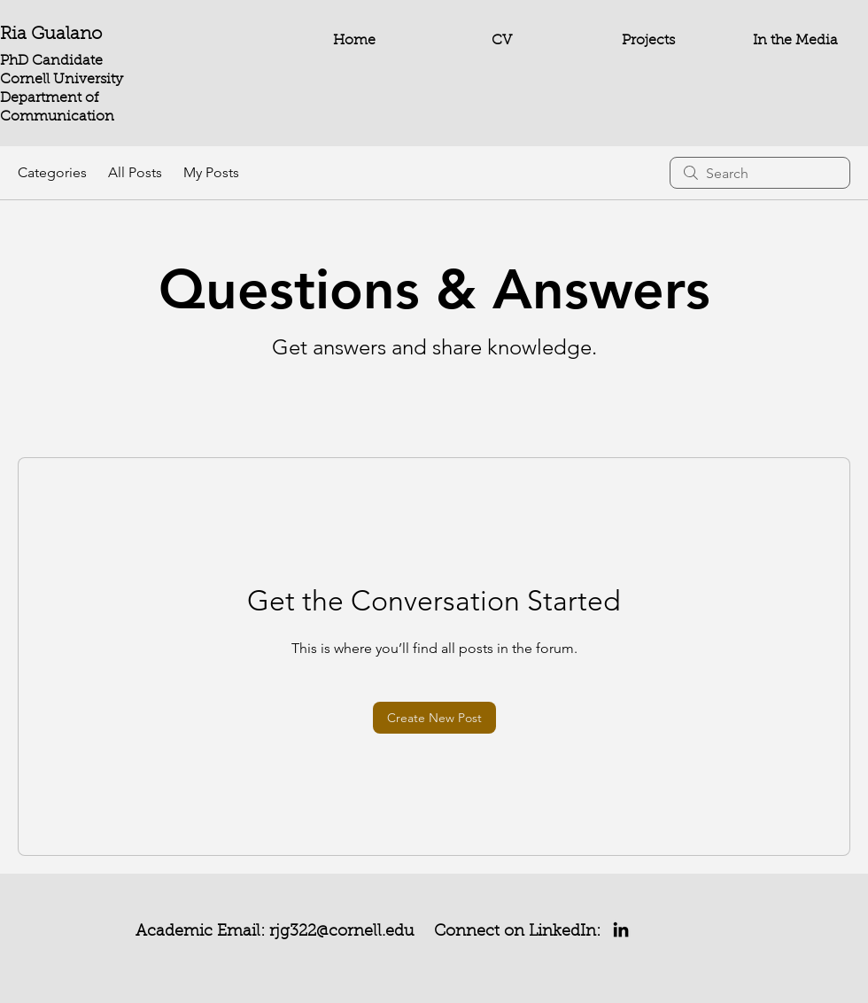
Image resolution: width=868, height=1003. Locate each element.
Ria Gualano (51, 34)
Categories (52, 172)
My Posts (211, 172)
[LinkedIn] (621, 929)
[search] (760, 173)
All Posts (135, 172)
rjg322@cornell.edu (342, 932)
